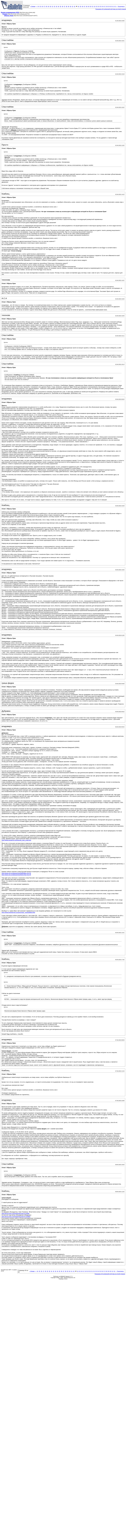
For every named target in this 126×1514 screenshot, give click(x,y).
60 (111, 6)
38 (66, 6)
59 (109, 6)
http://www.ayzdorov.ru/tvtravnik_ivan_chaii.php (16, 840)
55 (101, 6)
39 (68, 6)
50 (90, 6)
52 (94, 6)
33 (56, 6)
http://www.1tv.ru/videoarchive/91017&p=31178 (16, 875)
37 (64, 6)
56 (103, 6)
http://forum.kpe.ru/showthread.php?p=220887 (16, 1216)
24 (38, 6)
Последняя (121, 6)
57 (105, 6)
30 (50, 6)
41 (72, 6)
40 (70, 6)
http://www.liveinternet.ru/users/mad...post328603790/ (18, 912)
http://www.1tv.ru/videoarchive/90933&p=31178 (16, 873)
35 (60, 6)
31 (52, 6)
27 (44, 6)
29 (48, 6)
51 (92, 6)
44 (78, 6)
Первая (32, 6)
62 (115, 6)
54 (98, 6)
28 (46, 6)
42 (74, 6)
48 (86, 6)
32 (54, 6)
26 (42, 6)
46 (82, 6)
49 (88, 6)
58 (107, 6)
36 (62, 6)
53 (96, 6)
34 (58, 6)
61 (113, 6)
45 (80, 6)
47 (84, 6)
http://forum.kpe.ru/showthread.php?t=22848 (15, 1213)
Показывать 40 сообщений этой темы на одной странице (110, 9)
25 (40, 6)
